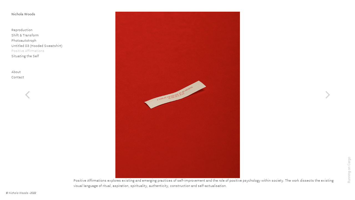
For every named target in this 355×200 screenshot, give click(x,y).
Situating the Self (25, 56)
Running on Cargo (349, 170)
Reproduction (21, 30)
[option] (177, 95)
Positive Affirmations (27, 50)
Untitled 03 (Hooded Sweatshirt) (36, 45)
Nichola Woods (23, 14)
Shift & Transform (25, 35)
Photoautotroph (23, 40)
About (16, 71)
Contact (17, 77)
